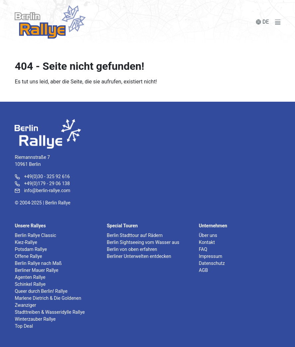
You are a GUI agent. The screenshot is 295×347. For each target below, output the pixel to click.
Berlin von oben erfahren (132, 249)
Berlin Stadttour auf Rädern (134, 235)
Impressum (210, 256)
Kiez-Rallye (26, 242)
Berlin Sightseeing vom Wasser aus (143, 242)
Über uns (208, 235)
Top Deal (24, 326)
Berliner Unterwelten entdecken (139, 256)
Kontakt (207, 242)
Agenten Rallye (30, 277)
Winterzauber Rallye (35, 319)
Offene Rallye (28, 256)
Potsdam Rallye (31, 249)
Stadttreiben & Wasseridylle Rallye (50, 312)
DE (262, 22)
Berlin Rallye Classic (35, 235)
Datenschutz (212, 263)
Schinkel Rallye (30, 284)
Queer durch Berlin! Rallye (41, 291)
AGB (203, 270)
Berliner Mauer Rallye (36, 270)
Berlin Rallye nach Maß (38, 263)
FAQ (203, 249)
